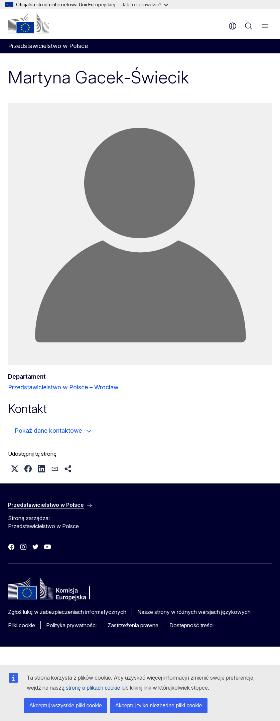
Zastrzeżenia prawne (133, 625)
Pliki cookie (21, 625)
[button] (14, 468)
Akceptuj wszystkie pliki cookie (65, 705)
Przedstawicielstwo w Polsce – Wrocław (63, 387)
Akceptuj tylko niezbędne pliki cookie (158, 705)
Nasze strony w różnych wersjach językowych (194, 612)
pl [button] (233, 26)
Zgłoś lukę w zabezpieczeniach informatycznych (67, 612)
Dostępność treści (191, 625)
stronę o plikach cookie (94, 688)
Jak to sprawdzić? (144, 4)
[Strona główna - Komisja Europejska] (28, 23)
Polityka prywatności (71, 625)
